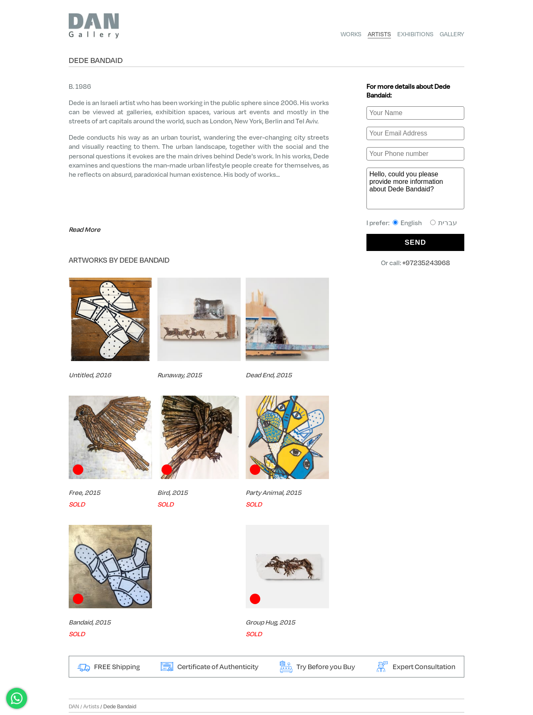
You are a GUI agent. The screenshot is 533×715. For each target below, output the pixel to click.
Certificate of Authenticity (210, 666)
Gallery (452, 34)
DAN (74, 706)
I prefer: (411, 222)
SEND (415, 242)
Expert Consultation (416, 666)
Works (351, 34)
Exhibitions (415, 34)
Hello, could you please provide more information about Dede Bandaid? (415, 188)
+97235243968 (426, 262)
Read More (84, 229)
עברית (443, 222)
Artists (379, 34)
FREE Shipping (108, 666)
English (407, 222)
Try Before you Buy (317, 666)
